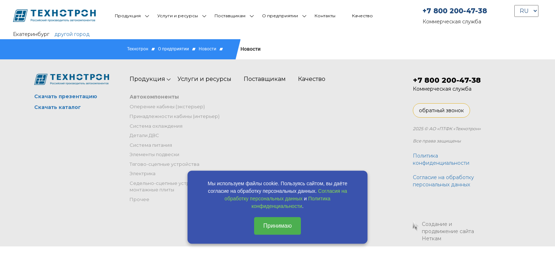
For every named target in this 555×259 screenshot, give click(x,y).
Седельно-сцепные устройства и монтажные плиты (170, 186)
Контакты (325, 15)
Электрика (142, 173)
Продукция (128, 15)
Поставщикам (230, 15)
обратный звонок (441, 110)
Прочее (139, 199)
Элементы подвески (154, 154)
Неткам (431, 238)
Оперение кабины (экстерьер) (167, 106)
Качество (362, 15)
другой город (72, 34)
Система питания (151, 145)
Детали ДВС (144, 135)
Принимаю (277, 226)
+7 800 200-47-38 (455, 11)
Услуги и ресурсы (177, 15)
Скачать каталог (57, 107)
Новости (207, 48)
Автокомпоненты (154, 97)
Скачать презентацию (65, 96)
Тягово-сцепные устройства (164, 164)
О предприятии (280, 15)
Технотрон (137, 48)
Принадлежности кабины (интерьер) (175, 116)
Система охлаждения (156, 126)
